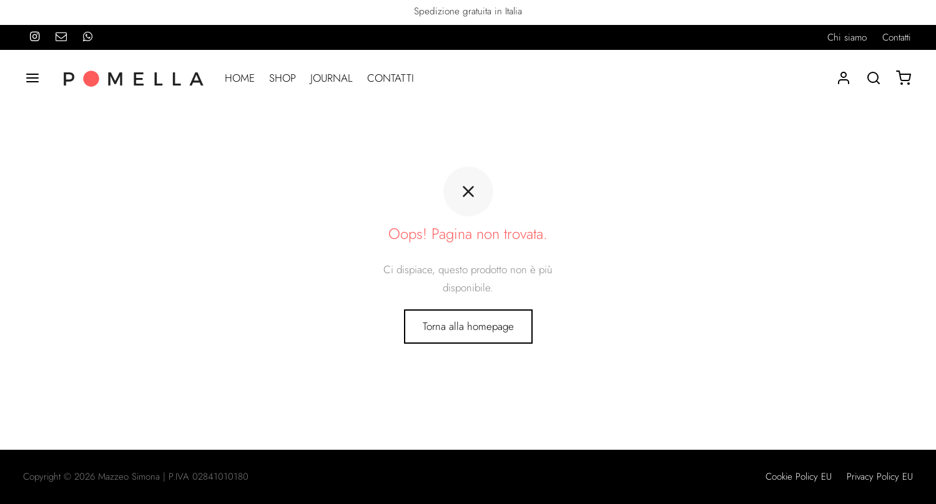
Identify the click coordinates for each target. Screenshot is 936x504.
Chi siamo (847, 37)
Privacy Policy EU (880, 476)
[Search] (873, 77)
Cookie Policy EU (799, 476)
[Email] (61, 37)
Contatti (896, 37)
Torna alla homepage (468, 326)
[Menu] (32, 78)
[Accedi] (843, 77)
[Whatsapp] (87, 37)
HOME (240, 77)
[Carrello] (903, 77)
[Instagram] (34, 37)
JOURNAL (331, 77)
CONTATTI (390, 77)
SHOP (282, 77)
